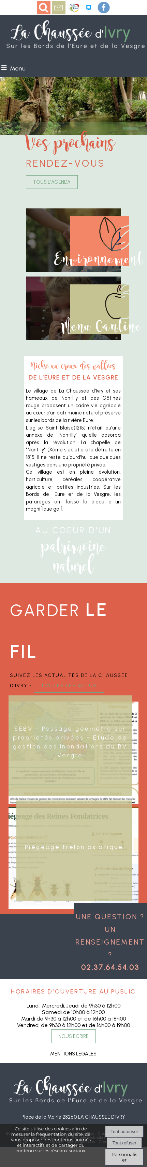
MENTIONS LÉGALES (73, 1054)
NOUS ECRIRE (73, 1036)
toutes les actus (69, 685)
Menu (18, 68)
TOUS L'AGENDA (52, 182)
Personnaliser (124, 1157)
